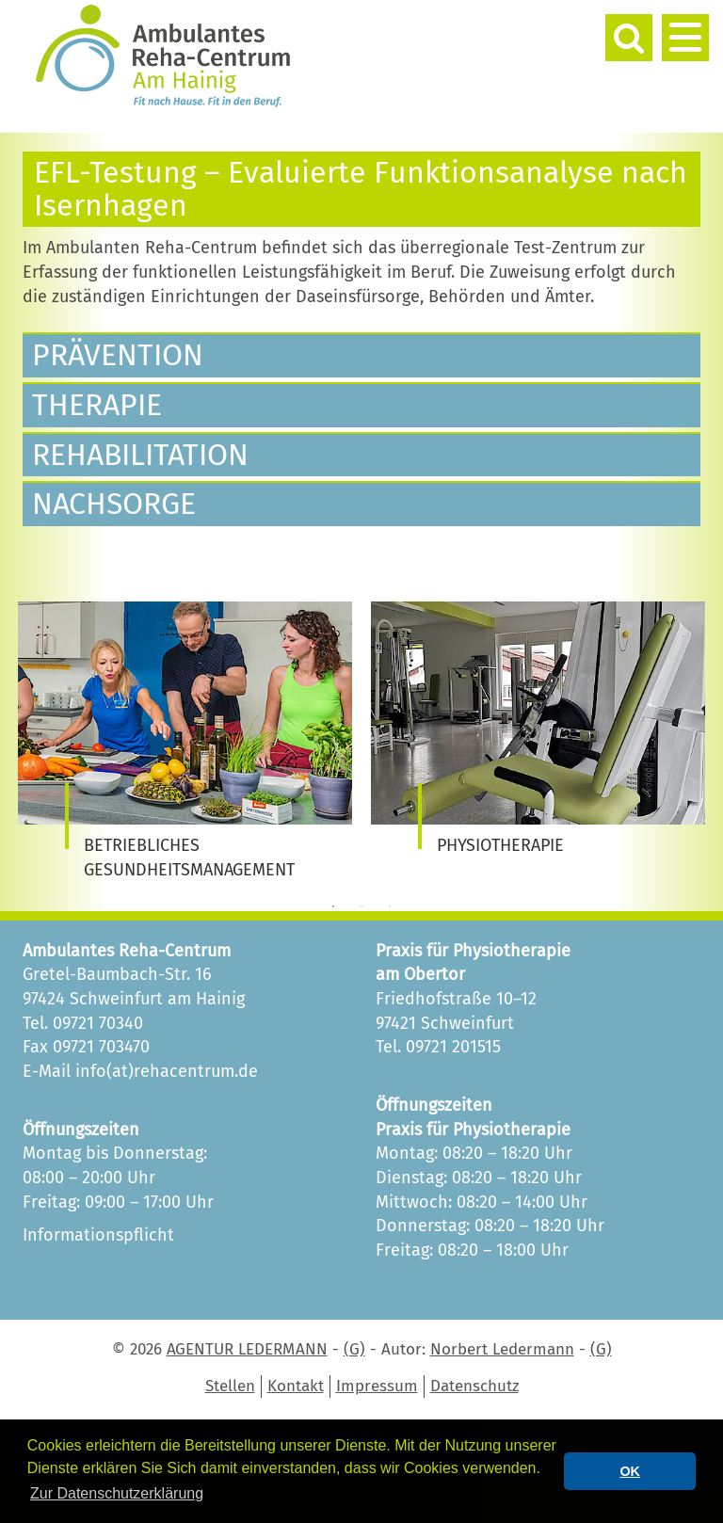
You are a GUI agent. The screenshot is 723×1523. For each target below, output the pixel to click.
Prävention (117, 355)
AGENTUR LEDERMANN (247, 1349)
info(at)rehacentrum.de (166, 1071)
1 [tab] (333, 906)
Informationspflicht (98, 1235)
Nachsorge (114, 503)
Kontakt (295, 1386)
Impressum (377, 1386)
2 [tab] (361, 906)
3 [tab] (389, 906)
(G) (354, 1349)
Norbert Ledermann (502, 1349)
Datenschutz (474, 1386)
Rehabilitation (140, 455)
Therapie (97, 405)
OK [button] (629, 1471)
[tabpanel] (185, 742)
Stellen (230, 1386)
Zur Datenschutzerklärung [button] (116, 1493)
